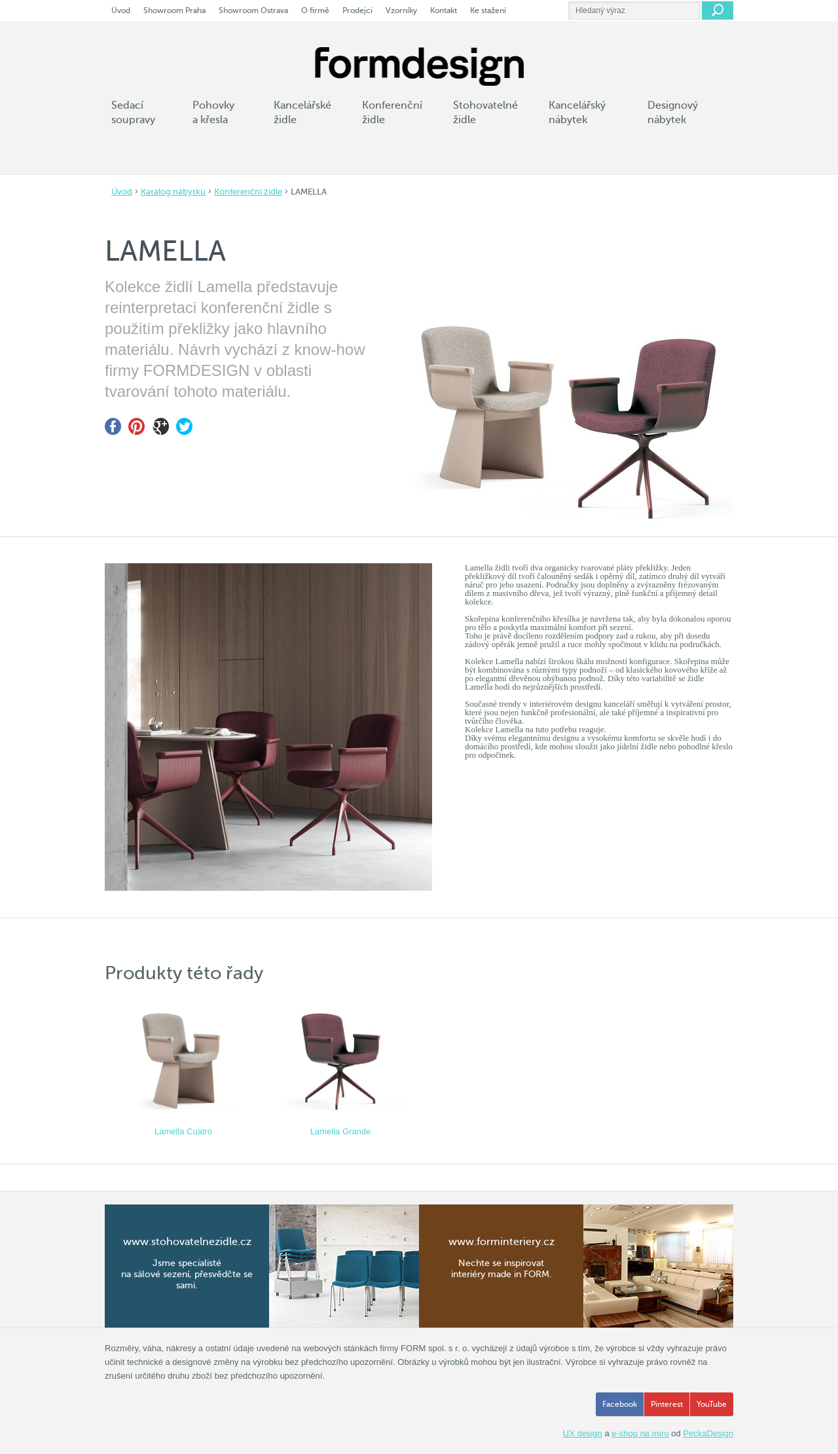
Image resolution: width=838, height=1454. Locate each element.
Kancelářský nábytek (577, 113)
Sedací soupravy (133, 113)
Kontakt (443, 10)
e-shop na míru (639, 1433)
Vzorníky (401, 10)
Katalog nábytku (173, 191)
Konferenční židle (248, 191)
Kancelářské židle (302, 113)
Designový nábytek (672, 113)
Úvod (121, 191)
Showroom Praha (174, 10)
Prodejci (357, 10)
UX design (582, 1433)
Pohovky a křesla (213, 113)
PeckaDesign (708, 1433)
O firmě (315, 10)
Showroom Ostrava (253, 10)
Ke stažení (488, 10)
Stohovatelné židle (485, 113)
